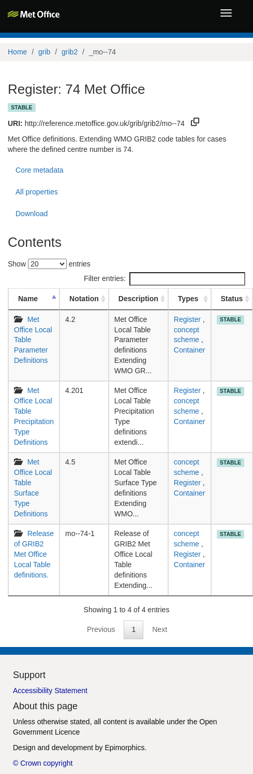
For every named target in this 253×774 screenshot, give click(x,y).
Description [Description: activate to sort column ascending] (138, 298)
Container (189, 350)
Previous (101, 629)
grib (44, 52)
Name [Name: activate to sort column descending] (28, 298)
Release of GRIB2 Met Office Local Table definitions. (34, 554)
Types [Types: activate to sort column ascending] (188, 298)
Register (187, 319)
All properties (37, 192)
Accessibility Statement (50, 690)
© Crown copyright (42, 763)
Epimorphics (124, 747)
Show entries (49, 264)
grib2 (70, 52)
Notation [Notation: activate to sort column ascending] (84, 298)
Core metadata (40, 170)
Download (32, 213)
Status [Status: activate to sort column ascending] (232, 298)
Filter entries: (164, 279)
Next (159, 629)
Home (17, 52)
